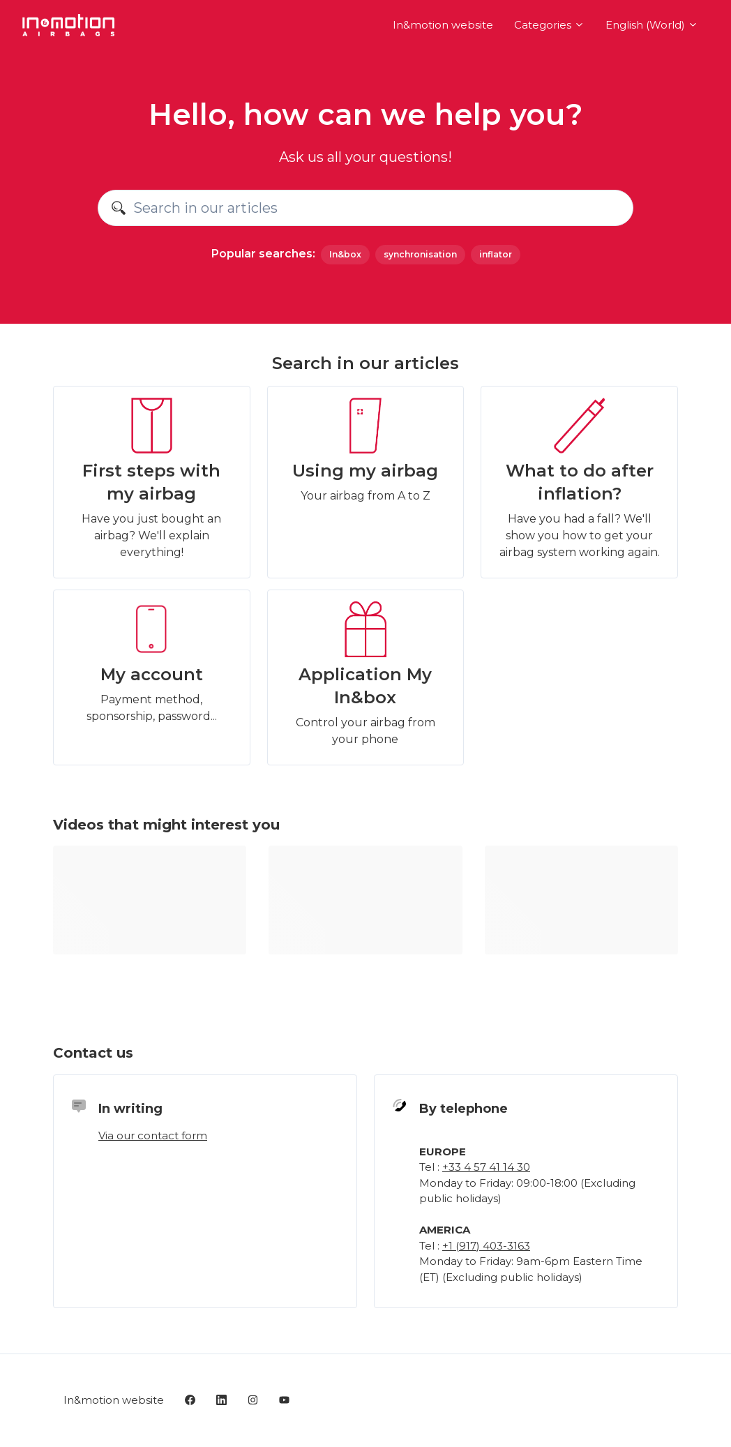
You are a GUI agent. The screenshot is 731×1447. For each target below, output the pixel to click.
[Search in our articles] (365, 208)
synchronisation (420, 254)
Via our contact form (152, 1135)
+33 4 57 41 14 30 (486, 1167)
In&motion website (443, 24)
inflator (495, 254)
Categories (549, 24)
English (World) (651, 24)
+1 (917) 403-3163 (486, 1245)
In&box (345, 254)
